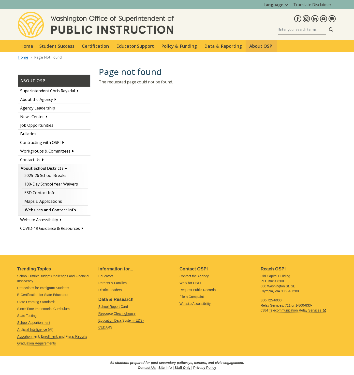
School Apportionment (33, 323)
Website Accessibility (39, 219)
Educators (106, 276)
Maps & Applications (43, 201)
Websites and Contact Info (50, 210)
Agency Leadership (37, 108)
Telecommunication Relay (297, 310)
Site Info (165, 368)
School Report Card (113, 307)
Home (26, 46)
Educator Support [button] (135, 46)
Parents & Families (112, 283)
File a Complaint (191, 297)
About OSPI (33, 80)
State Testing (27, 316)
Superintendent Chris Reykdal (47, 91)
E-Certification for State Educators (42, 295)
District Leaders (110, 290)
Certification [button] (95, 46)
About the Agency (36, 99)
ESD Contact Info (40, 192)
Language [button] (276, 4)
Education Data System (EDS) (121, 320)
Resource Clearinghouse (116, 313)
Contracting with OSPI (40, 142)
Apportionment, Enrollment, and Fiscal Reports (52, 336)
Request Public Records (197, 290)
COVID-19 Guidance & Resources (50, 228)
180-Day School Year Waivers (51, 184)
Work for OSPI (190, 283)
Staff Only (183, 368)
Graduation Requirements (36, 343)
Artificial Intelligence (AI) (35, 329)
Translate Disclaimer (312, 4)
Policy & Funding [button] (179, 46)
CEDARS (105, 327)
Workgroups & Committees (45, 151)
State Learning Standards (36, 302)
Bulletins (28, 134)
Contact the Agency (194, 276)
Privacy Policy (204, 368)
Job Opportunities (36, 125)
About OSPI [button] (261, 46)
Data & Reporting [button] (223, 46)
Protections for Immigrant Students (43, 288)
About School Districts (42, 168)
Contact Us (30, 159)
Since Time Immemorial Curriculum (43, 309)
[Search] (302, 29)
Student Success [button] (56, 46)
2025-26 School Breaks (45, 175)
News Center (32, 116)
